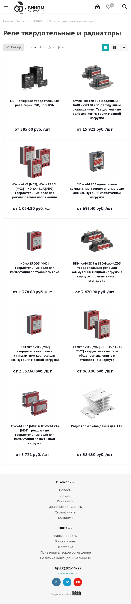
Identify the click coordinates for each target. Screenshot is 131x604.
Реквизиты (65, 501)
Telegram (67, 582)
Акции (65, 495)
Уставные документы (65, 507)
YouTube (78, 582)
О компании (65, 482)
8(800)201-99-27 (68, 568)
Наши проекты (65, 536)
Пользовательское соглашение (65, 552)
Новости (65, 490)
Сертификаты (65, 512)
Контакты (65, 518)
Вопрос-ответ (66, 541)
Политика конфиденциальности (65, 558)
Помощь (65, 528)
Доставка (65, 547)
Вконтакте (56, 582)
